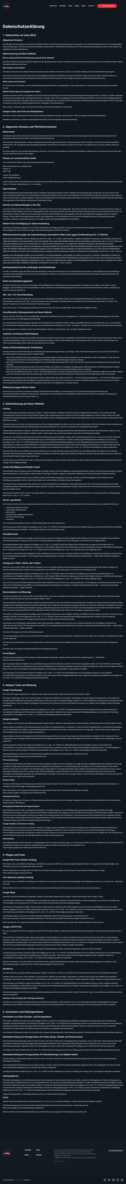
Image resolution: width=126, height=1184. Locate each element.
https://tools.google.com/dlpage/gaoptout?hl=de (28, 786)
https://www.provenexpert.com (14, 660)
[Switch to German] (121, 5)
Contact (91, 5)
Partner (62, 5)
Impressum (26, 1180)
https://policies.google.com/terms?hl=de (49, 964)
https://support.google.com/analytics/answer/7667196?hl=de (24, 847)
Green (77, 5)
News (83, 5)
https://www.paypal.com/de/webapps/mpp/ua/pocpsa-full (23, 1108)
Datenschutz (18, 1180)
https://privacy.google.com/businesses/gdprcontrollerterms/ (24, 918)
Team (70, 5)
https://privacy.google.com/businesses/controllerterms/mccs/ (24, 756)
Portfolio (53, 5)
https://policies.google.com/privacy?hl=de (17, 873)
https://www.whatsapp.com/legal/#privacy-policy (82, 610)
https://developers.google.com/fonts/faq (59, 870)
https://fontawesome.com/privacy (88, 888)
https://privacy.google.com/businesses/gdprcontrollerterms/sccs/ (71, 918)
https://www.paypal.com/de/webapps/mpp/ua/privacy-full (66, 1112)
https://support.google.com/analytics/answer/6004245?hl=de (24, 793)
